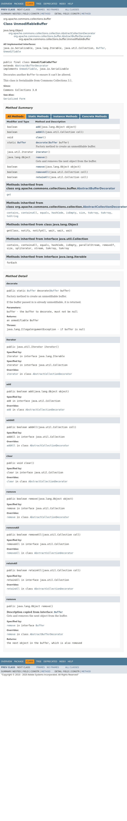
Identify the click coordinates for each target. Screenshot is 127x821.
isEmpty (71, 212)
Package (19, 4)
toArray (93, 212)
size (82, 212)
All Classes (72, 9)
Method (45, 14)
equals (44, 212)
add (38, 127)
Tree (38, 4)
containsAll (29, 212)
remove (40, 157)
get (9, 194)
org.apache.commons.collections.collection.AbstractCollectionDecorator (52, 33)
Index (62, 4)
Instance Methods (65, 116)
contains (12, 212)
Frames (40, 9)
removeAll (42, 172)
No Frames (53, 9)
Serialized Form (14, 98)
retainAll (42, 177)
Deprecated (50, 4)
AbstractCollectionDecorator (105, 206)
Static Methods (38, 116)
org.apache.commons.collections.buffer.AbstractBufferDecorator (52, 36)
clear (39, 137)
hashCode (57, 212)
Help (70, 4)
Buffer (100, 48)
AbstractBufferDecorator (31, 65)
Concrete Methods (94, 116)
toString (12, 216)
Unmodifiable (12, 51)
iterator (41, 152)
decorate (41, 142)
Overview (6, 4)
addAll (40, 132)
